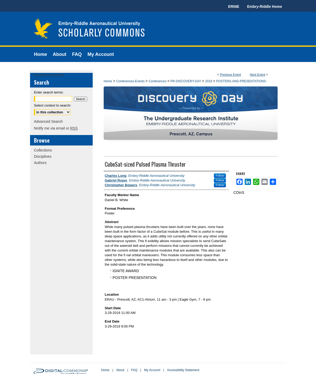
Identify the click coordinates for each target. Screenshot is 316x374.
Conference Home (49, 75)
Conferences (158, 81)
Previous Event (230, 75)
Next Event (257, 75)
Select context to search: (52, 105)
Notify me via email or (56, 128)
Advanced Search (48, 121)
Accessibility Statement (183, 370)
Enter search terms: (48, 92)
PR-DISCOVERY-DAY (186, 81)
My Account (152, 370)
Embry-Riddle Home (264, 6)
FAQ (134, 370)
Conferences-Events (130, 81)
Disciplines (42, 156)
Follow (220, 175)
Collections (43, 150)
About (120, 370)
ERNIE (233, 6)
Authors (40, 163)
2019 (209, 81)
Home (108, 81)
